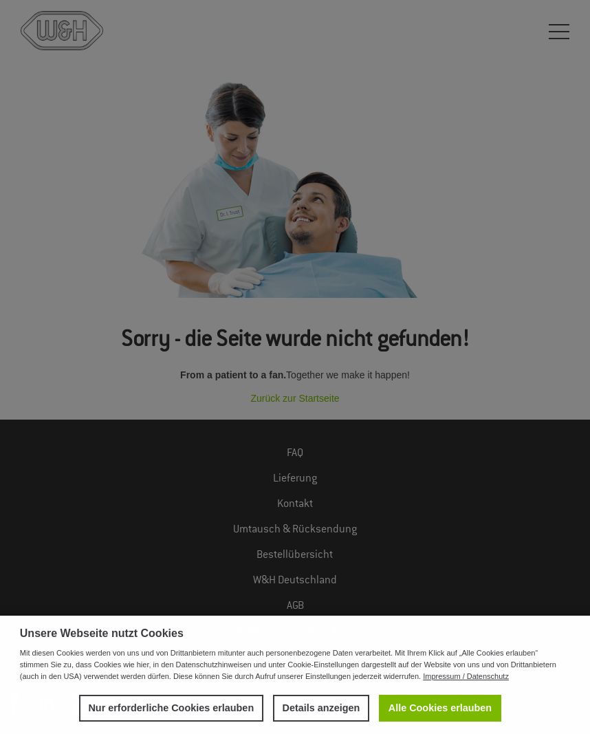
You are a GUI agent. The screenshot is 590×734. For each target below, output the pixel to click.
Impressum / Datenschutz (466, 676)
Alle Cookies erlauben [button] (440, 707)
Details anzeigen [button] (321, 707)
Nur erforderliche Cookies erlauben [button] (171, 707)
